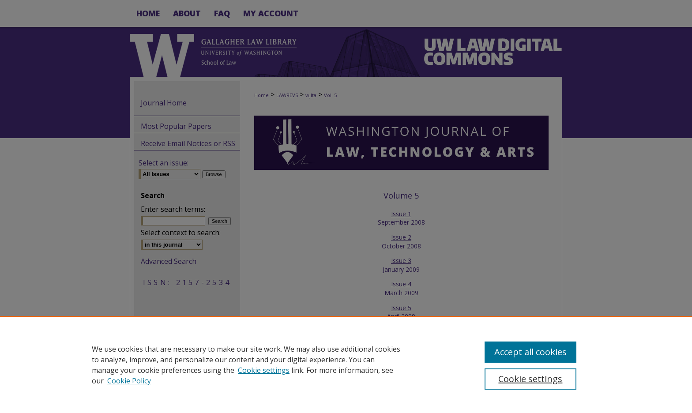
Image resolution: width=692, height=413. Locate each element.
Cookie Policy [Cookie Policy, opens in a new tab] (129, 381)
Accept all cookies (530, 352)
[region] (346, 364)
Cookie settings (264, 370)
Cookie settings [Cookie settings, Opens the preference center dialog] (530, 379)
